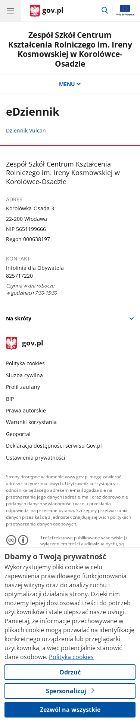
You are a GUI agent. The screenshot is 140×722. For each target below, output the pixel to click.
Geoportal (18, 434)
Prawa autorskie (26, 410)
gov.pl (24, 343)
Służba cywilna (24, 375)
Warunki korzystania (31, 422)
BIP (10, 398)
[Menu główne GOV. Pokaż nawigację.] (10, 10)
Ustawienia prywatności (35, 457)
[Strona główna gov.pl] (46, 11)
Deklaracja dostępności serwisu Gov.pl (54, 445)
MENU (70, 84)
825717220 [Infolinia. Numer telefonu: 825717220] (19, 275)
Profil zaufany (23, 386)
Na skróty (18, 318)
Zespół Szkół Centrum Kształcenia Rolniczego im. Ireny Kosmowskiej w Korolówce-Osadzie (70, 49)
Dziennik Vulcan (26, 130)
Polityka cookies (25, 363)
